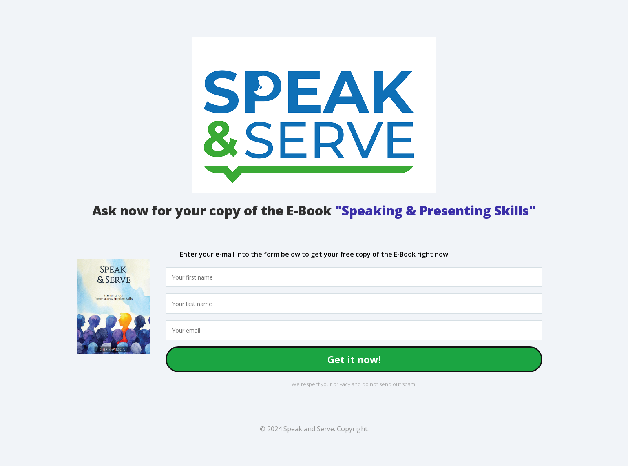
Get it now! (354, 359)
